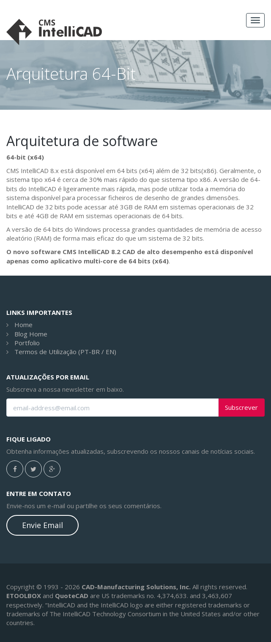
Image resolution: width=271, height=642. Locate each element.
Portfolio (27, 343)
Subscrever (241, 407)
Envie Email (42, 525)
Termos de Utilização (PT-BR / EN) (65, 351)
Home (23, 324)
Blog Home (30, 334)
